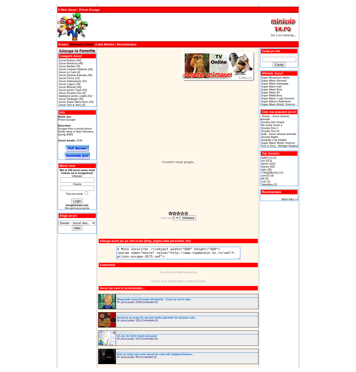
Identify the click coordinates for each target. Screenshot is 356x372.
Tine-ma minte (74, 193)
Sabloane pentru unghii (73, 95)
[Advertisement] (178, 27)
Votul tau (170, 218)
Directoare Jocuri (81, 44)
